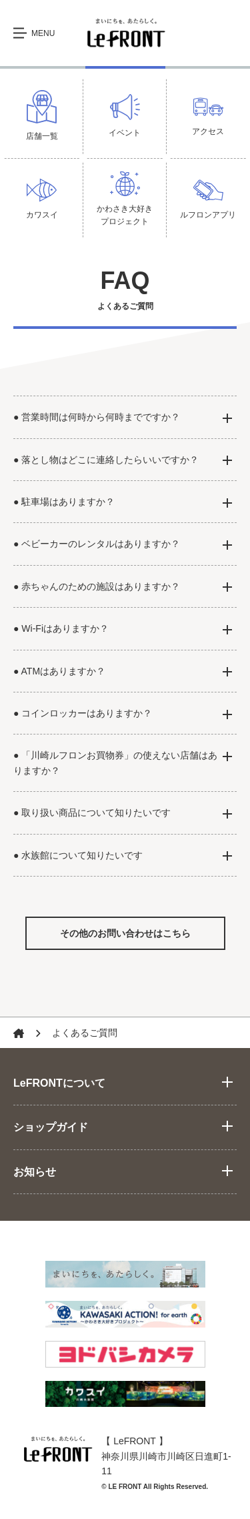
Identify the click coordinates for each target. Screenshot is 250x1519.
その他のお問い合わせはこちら (125, 933)
